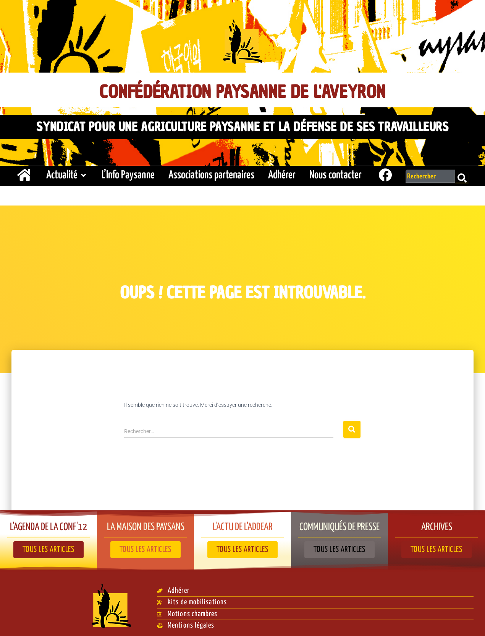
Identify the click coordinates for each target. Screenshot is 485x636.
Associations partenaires (211, 172)
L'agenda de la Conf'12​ (48, 523)
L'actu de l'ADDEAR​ (242, 523)
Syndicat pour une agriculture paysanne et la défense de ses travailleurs (242, 125)
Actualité (67, 172)
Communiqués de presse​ (339, 523)
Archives (436, 523)
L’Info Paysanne (128, 172)
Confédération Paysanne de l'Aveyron (242, 90)
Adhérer (282, 172)
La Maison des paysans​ (145, 523)
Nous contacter (335, 172)
